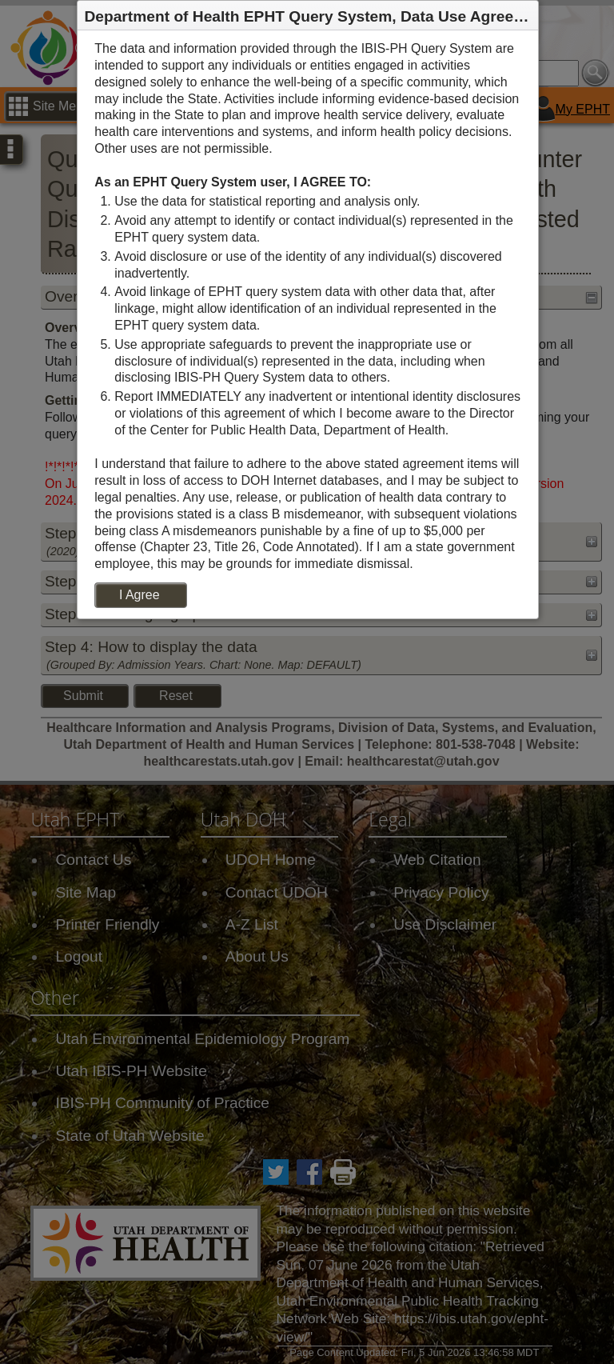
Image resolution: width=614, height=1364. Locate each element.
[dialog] (308, 324)
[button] (525, 16)
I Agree (139, 595)
